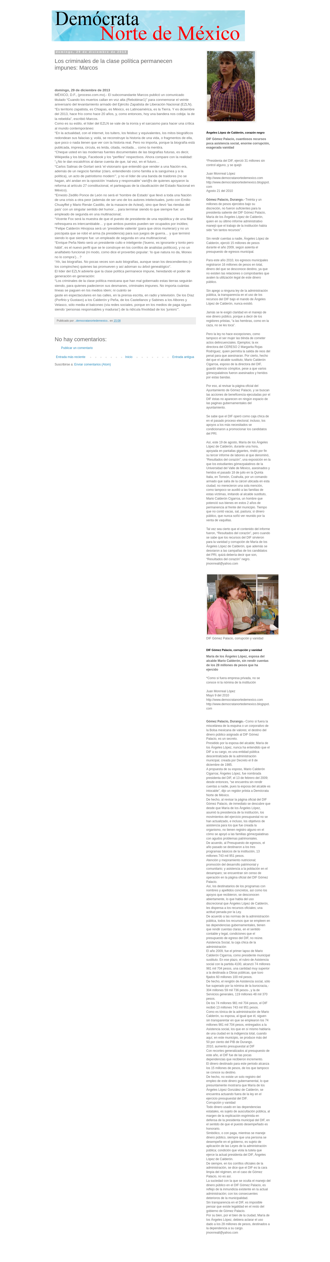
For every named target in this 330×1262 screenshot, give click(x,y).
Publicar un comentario (77, 348)
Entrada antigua (183, 357)
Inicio (129, 357)
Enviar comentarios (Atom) (92, 364)
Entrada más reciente (70, 357)
